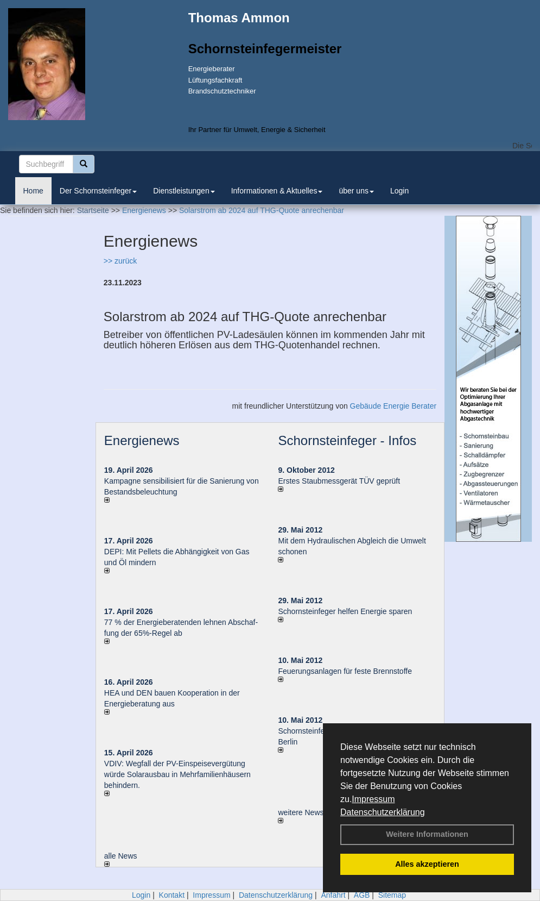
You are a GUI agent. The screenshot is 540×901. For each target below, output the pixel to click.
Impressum (373, 799)
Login (399, 190)
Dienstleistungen (184, 190)
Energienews (142, 440)
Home (33, 190)
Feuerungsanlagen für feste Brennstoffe (344, 671)
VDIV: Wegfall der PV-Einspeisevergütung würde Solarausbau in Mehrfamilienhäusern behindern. (177, 774)
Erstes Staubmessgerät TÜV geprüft (339, 481)
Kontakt (172, 895)
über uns (356, 190)
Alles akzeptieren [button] (427, 864)
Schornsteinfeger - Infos (347, 440)
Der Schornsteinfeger (98, 190)
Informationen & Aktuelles (277, 190)
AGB (362, 895)
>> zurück (120, 260)
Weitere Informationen (427, 834)
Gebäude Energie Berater (393, 406)
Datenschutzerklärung (382, 812)
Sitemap (392, 895)
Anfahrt (333, 895)
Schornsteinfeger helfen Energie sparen (345, 611)
